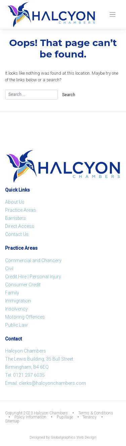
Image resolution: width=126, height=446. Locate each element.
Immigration (18, 300)
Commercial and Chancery (33, 260)
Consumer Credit (23, 284)
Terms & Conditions (95, 413)
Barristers (15, 218)
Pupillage (65, 417)
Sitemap (12, 421)
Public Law (16, 325)
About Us (15, 202)
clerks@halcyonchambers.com (52, 383)
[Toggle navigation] (113, 14)
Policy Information (30, 417)
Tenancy (89, 417)
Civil (9, 268)
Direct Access (19, 226)
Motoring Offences (25, 317)
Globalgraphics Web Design (73, 437)
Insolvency (16, 309)
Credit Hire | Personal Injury (33, 276)
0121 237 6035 (29, 375)
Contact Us (17, 234)
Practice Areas (20, 210)
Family (12, 292)
